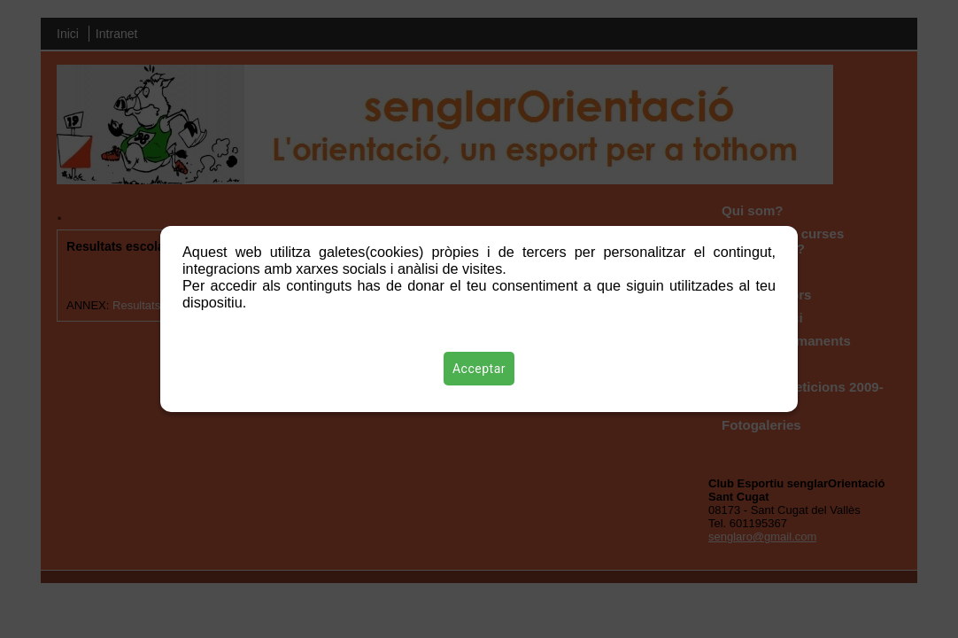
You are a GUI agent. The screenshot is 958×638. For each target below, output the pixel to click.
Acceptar (479, 369)
